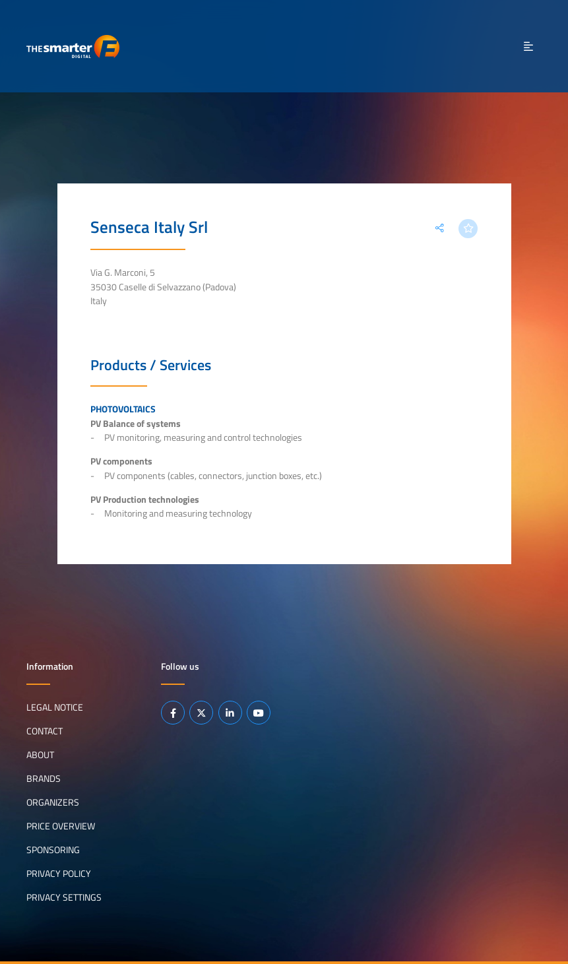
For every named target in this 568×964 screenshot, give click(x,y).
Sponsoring (53, 850)
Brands (43, 778)
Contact (44, 731)
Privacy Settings (64, 897)
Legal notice (54, 707)
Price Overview (60, 826)
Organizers (52, 802)
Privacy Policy (58, 873)
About (40, 755)
